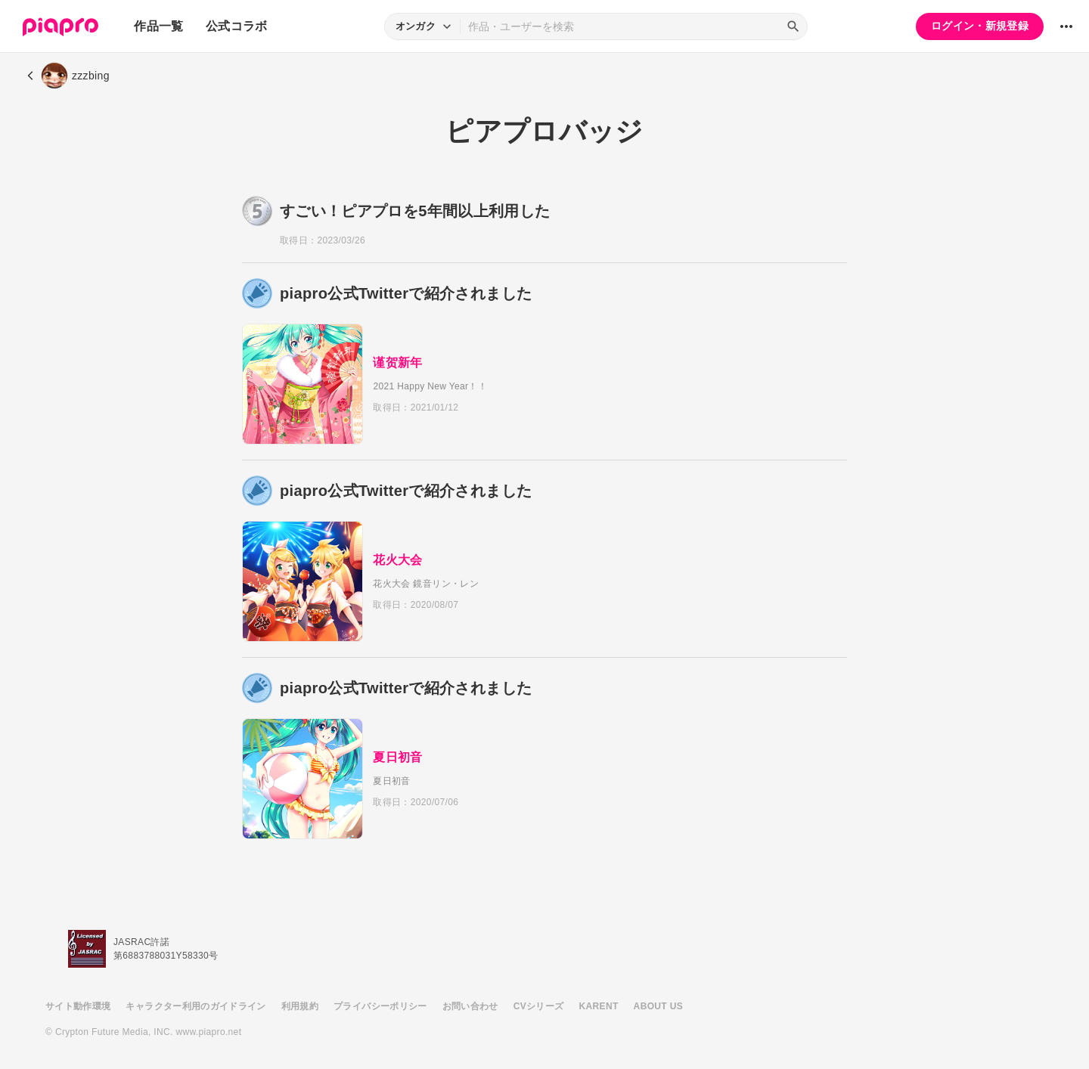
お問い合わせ (470, 1006)
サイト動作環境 (77, 1006)
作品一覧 (158, 26)
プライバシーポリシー (380, 1006)
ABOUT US (658, 1006)
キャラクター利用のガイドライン (195, 1006)
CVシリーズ (538, 1006)
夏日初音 (402, 757)
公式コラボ (237, 26)
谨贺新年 (402, 362)
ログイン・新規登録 (979, 26)
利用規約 (299, 1006)
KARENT (599, 1006)
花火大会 (402, 559)
